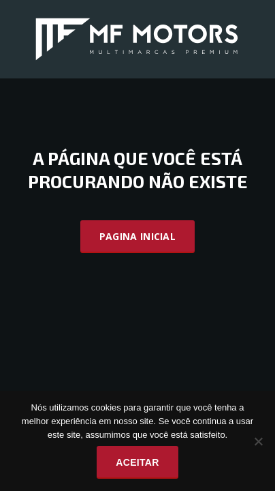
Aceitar (137, 462)
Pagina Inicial (137, 236)
